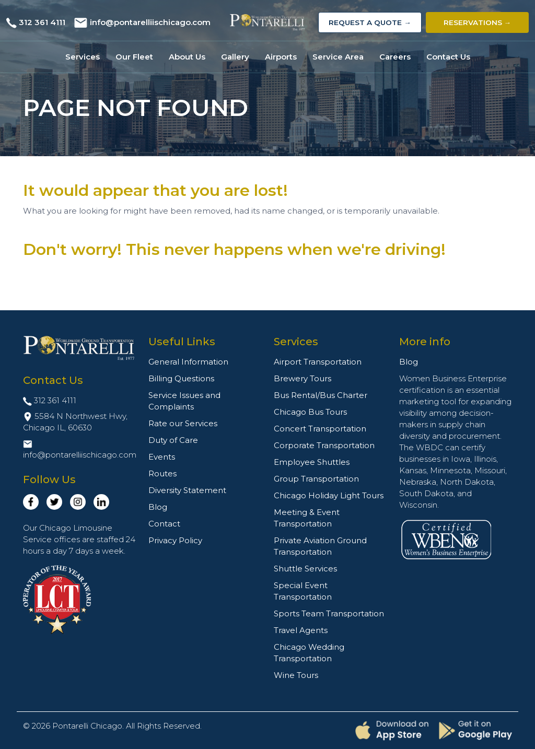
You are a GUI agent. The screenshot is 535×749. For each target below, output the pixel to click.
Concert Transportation (320, 429)
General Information (188, 362)
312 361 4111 (42, 22)
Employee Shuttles (312, 462)
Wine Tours (296, 675)
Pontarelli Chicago (87, 726)
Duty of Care (173, 440)
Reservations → (477, 22)
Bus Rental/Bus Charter (320, 395)
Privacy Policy (175, 540)
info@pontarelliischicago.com (150, 22)
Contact (164, 524)
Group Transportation (316, 479)
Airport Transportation (318, 362)
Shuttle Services (305, 569)
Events (161, 457)
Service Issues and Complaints (184, 401)
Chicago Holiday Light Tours (328, 495)
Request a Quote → (370, 22)
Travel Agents (301, 630)
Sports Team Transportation (329, 613)
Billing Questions (181, 378)
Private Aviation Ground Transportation (320, 546)
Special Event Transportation (303, 591)
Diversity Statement (187, 490)
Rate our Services (182, 423)
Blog (157, 507)
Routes (162, 473)
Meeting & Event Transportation (307, 518)
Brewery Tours (302, 378)
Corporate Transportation (324, 445)
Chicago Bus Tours (310, 412)
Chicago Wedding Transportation (309, 652)
